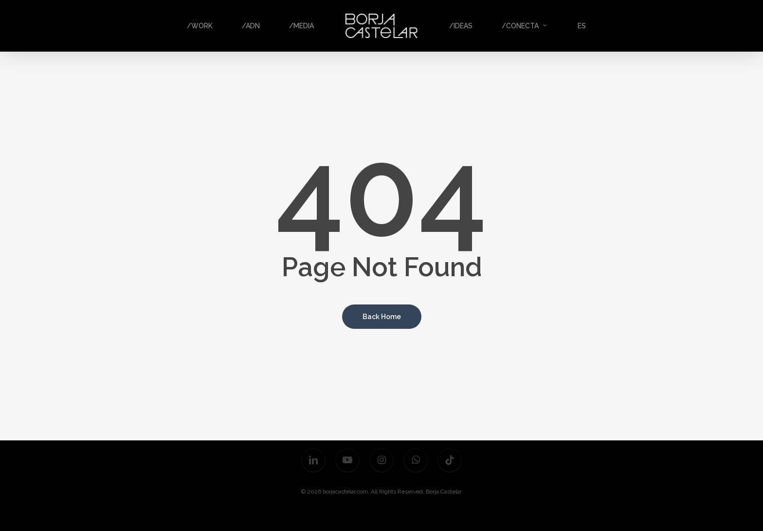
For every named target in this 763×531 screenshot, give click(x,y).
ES (582, 26)
